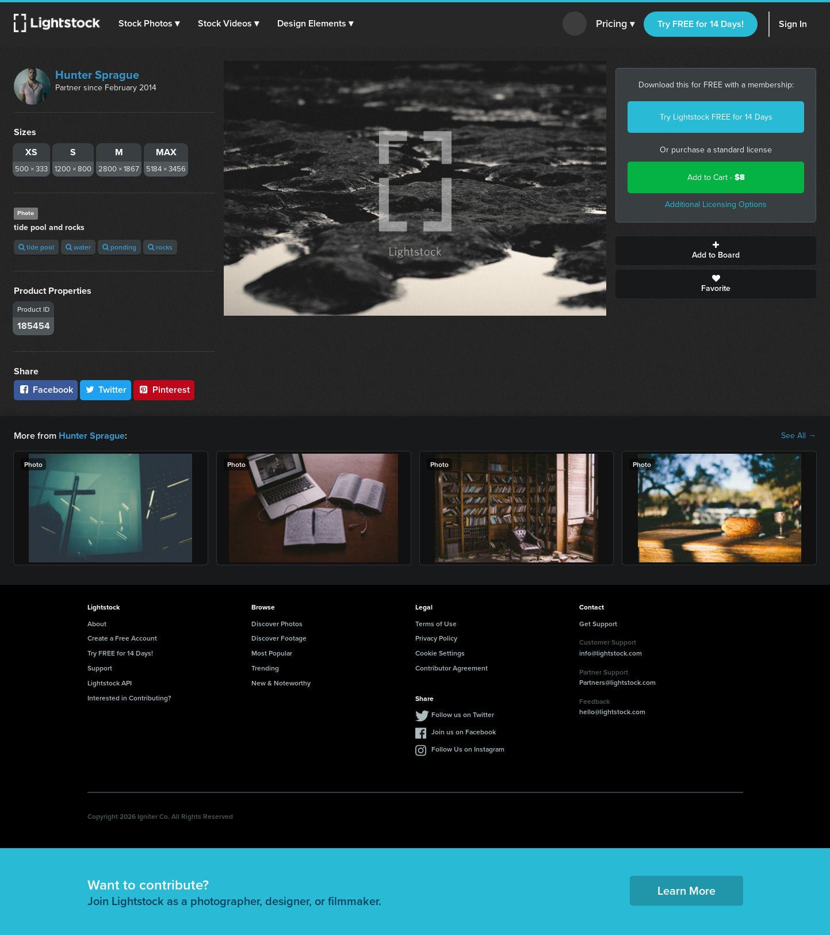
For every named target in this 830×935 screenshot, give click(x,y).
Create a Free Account (122, 638)
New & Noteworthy (281, 683)
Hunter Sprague (97, 74)
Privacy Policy (436, 638)
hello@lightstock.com (612, 711)
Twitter (106, 389)
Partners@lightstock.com (617, 682)
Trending (265, 668)
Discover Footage (279, 638)
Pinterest (164, 389)
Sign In (793, 23)
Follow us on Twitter (462, 714)
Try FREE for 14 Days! (700, 23)
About (96, 623)
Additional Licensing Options (716, 204)
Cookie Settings (440, 653)
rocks (160, 247)
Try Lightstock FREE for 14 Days (716, 117)
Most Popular (271, 653)
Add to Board (715, 250)
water (78, 247)
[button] (148, 23)
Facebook (45, 389)
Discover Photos (277, 623)
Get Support (598, 623)
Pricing (615, 24)
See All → (798, 436)
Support (99, 668)
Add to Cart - (716, 177)
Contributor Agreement (451, 668)
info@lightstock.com (610, 653)
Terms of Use (436, 623)
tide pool (36, 247)
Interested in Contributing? (129, 697)
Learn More (686, 890)
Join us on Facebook (463, 732)
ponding (119, 247)
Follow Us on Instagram (467, 749)
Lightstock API (109, 683)
